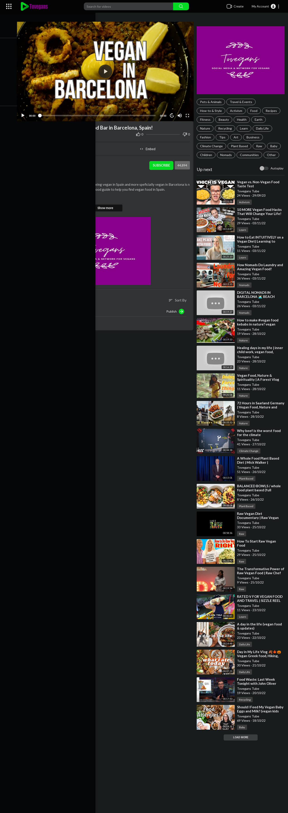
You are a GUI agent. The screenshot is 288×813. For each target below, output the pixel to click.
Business (254, 137)
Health (243, 119)
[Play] (27, 113)
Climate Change (212, 146)
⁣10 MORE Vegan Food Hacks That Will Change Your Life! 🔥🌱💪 (260, 213)
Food (255, 111)
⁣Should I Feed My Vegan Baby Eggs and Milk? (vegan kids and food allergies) (260, 711)
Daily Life (263, 128)
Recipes (272, 111)
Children (207, 155)
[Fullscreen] (188, 113)
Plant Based (240, 146)
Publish (177, 309)
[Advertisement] (153, 776)
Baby (275, 146)
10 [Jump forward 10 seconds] (173, 113)
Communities (250, 155)
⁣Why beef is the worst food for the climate (260, 433)
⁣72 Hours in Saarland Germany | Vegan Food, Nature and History (256, 407)
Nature (206, 128)
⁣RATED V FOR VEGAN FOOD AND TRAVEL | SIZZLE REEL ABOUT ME (261, 600)
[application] (108, 70)
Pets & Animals (212, 102)
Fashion (206, 137)
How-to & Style (212, 111)
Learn (245, 128)
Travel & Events (242, 102)
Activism (237, 111)
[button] (265, 6)
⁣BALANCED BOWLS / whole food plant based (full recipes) (260, 490)
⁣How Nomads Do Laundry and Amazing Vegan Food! (261, 267)
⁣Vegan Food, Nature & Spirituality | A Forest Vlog (259, 377)
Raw (260, 146)
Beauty (225, 119)
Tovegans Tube (53, 161)
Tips (223, 137)
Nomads (227, 155)
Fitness (206, 119)
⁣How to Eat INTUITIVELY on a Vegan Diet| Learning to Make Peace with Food (260, 241)
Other (272, 155)
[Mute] (180, 113)
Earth (260, 119)
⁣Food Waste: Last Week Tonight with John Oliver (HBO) (258, 683)
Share (66, 147)
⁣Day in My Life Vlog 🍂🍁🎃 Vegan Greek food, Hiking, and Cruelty (260, 656)
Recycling (226, 128)
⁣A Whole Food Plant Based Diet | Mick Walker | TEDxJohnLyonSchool (259, 462)
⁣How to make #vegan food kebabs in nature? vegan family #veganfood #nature (260, 324)
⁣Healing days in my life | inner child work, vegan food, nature (261, 352)
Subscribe (162, 163)
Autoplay (277, 168)
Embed (149, 147)
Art (237, 137)
